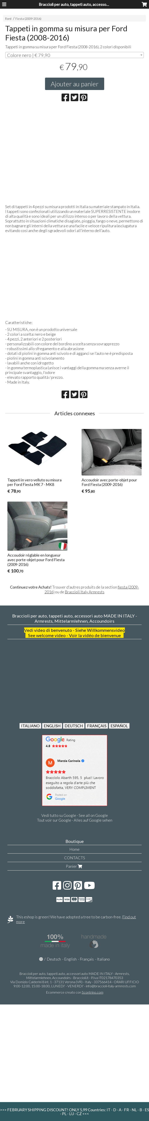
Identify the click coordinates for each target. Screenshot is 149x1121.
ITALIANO (30, 725)
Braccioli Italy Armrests (84, 591)
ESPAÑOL (119, 725)
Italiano (103, 959)
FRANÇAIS (96, 725)
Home (74, 849)
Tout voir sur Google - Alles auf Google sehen (74, 820)
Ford (8, 18)
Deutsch (54, 959)
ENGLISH (52, 725)
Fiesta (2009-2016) (28, 18)
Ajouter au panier (75, 84)
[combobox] (74, 55)
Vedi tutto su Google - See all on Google (74, 815)
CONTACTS (74, 857)
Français (87, 959)
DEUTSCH (74, 725)
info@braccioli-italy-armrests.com (111, 986)
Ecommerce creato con (74, 992)
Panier (74, 866)
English (70, 959)
